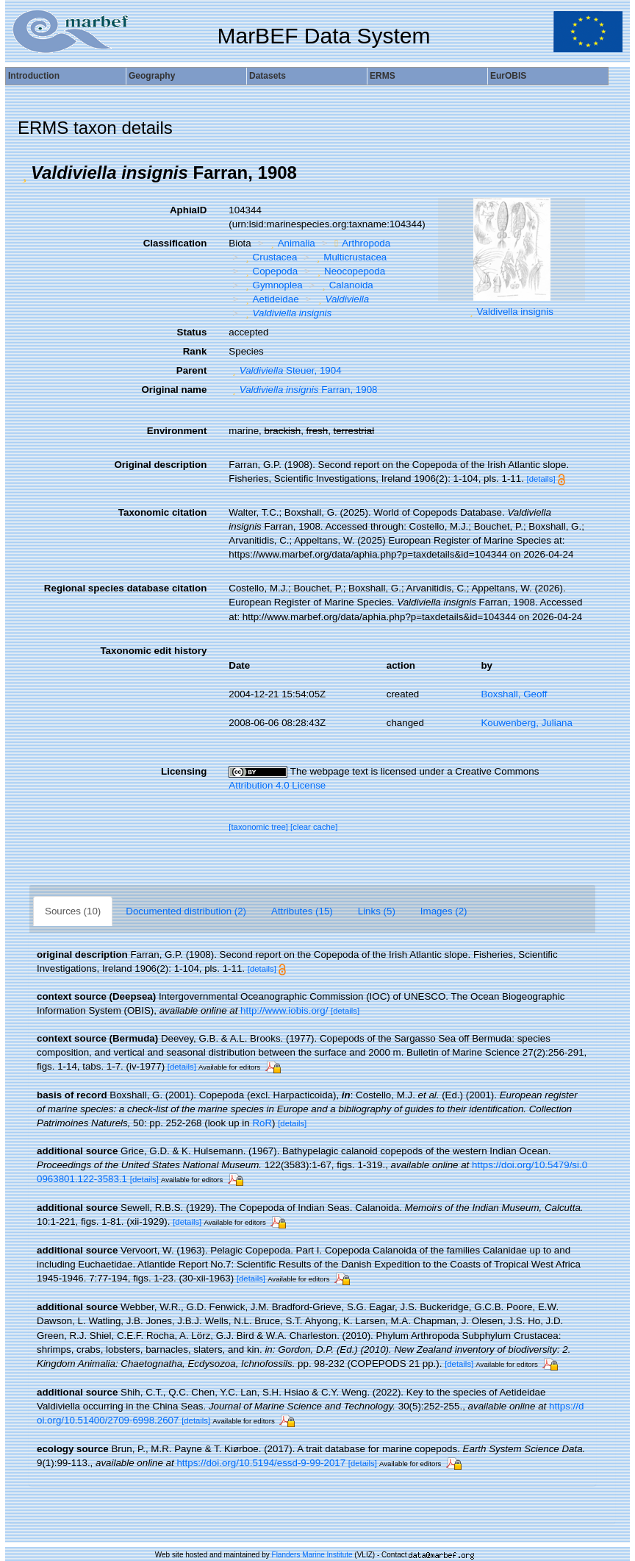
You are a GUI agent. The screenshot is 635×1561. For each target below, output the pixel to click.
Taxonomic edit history (153, 650)
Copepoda (270, 271)
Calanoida (345, 285)
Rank (195, 351)
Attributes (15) (302, 911)
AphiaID (188, 210)
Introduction (34, 76)
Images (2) (443, 911)
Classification (175, 243)
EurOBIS (508, 76)
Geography (152, 76)
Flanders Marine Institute (312, 1555)
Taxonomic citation (162, 512)
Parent (191, 370)
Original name (174, 389)
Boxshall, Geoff (514, 694)
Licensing (184, 771)
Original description (160, 464)
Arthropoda (360, 243)
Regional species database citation (125, 588)
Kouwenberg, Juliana (526, 722)
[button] (24, 173)
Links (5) (376, 911)
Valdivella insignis (515, 311)
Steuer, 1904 (285, 370)
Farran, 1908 (303, 389)
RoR (262, 1122)
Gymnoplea (272, 285)
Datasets (267, 76)
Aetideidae (270, 299)
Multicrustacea (350, 257)
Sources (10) (73, 911)
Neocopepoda (349, 271)
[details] (541, 478)
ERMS (382, 76)
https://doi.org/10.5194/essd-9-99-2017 (260, 1462)
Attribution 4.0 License (277, 785)
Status (192, 332)
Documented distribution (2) (186, 911)
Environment (177, 430)
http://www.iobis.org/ (284, 1010)
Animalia (291, 243)
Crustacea (269, 257)
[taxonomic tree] (258, 826)
